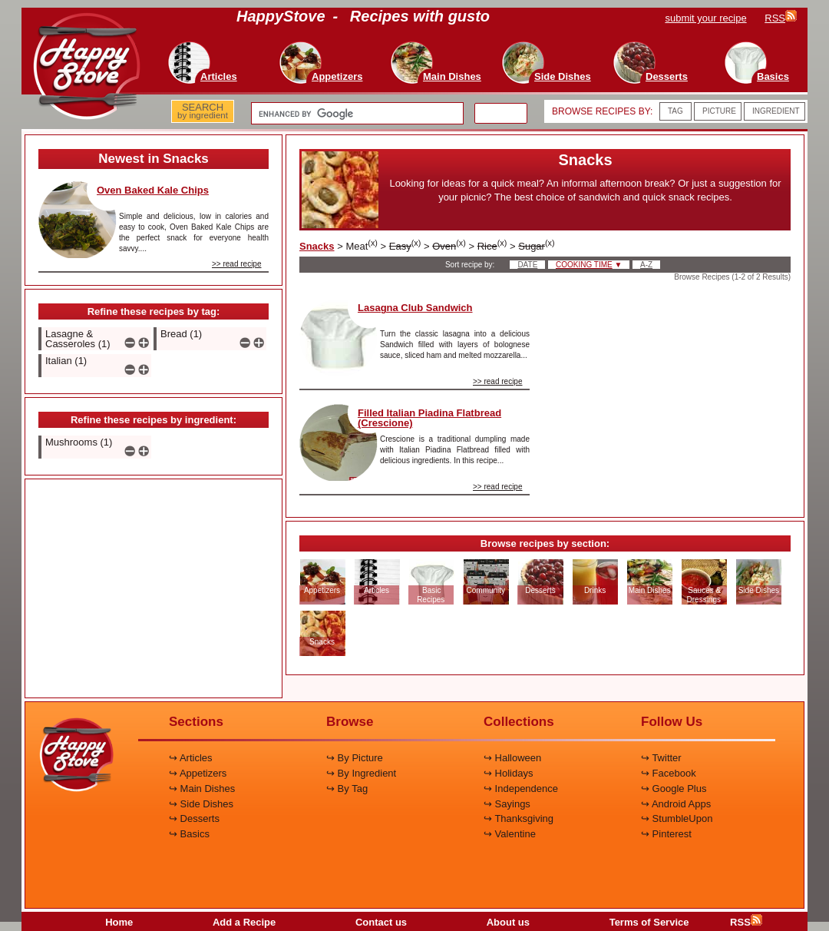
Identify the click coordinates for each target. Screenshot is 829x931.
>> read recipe (237, 264)
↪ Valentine (510, 834)
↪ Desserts (194, 818)
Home (119, 922)
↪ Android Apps (676, 804)
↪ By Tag (347, 788)
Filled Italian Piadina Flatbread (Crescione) (429, 418)
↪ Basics (189, 834)
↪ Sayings (507, 804)
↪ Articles (191, 758)
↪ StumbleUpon (676, 818)
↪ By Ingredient (361, 773)
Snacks (317, 246)
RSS (746, 922)
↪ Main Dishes (202, 788)
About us (508, 922)
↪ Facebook (668, 773)
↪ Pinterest (666, 834)
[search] (356, 114)
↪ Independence (521, 788)
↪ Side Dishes (201, 804)
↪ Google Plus (673, 788)
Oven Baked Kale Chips (153, 190)
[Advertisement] (153, 589)
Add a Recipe (244, 922)
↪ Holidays (508, 773)
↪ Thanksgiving (518, 818)
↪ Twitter (661, 758)
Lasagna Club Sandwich (415, 307)
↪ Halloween (512, 758)
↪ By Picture (354, 758)
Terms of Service (649, 922)
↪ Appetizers (197, 773)
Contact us (381, 922)
